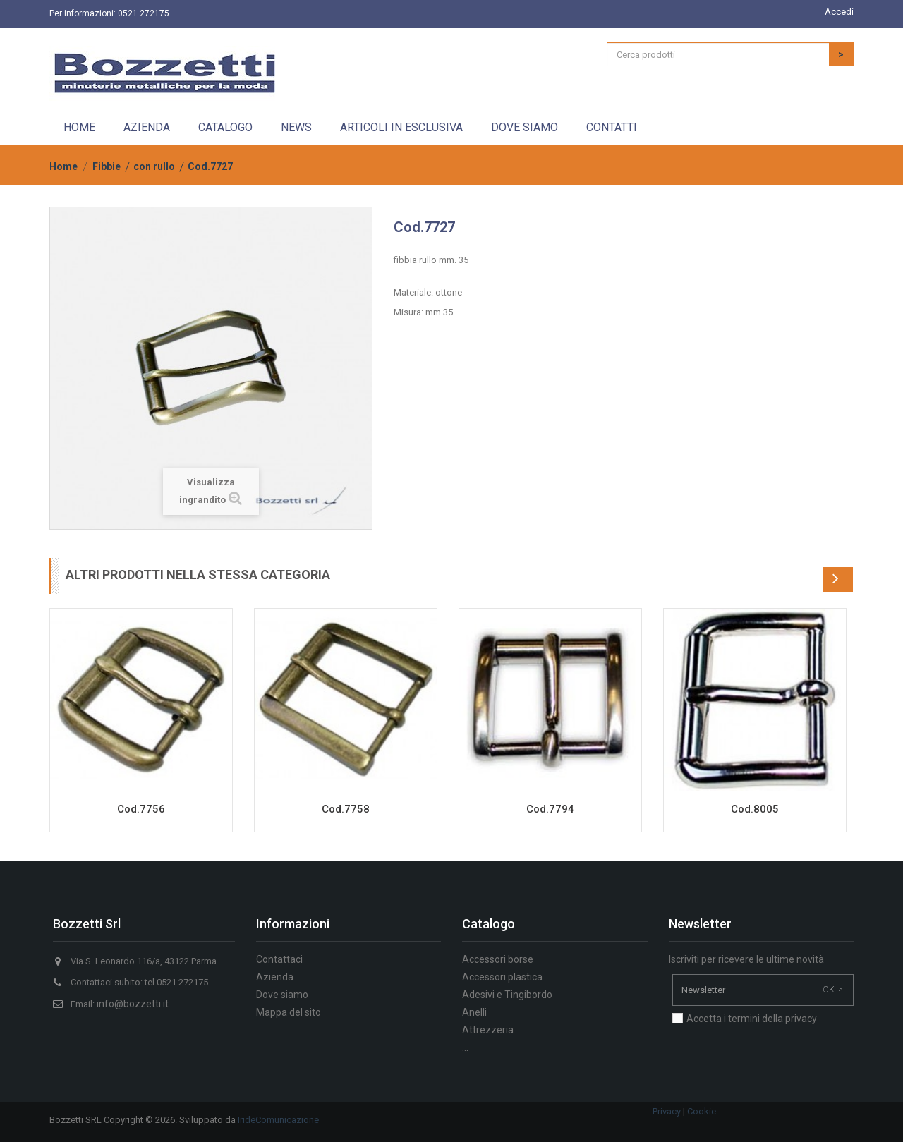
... (465, 1047)
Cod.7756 (141, 809)
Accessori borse (497, 959)
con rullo (154, 166)
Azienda (146, 127)
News (296, 127)
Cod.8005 (755, 809)
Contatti (611, 127)
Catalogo (225, 127)
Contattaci (279, 959)
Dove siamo (524, 127)
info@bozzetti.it (133, 1003)
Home (79, 127)
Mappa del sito (288, 1012)
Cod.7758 (346, 809)
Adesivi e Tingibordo (507, 994)
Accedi (839, 11)
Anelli (474, 1012)
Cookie (701, 1111)
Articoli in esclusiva (401, 127)
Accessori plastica (502, 977)
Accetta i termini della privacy (751, 1018)
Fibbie (106, 166)
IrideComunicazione (278, 1119)
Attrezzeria (488, 1029)
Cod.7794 (550, 809)
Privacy (667, 1111)
